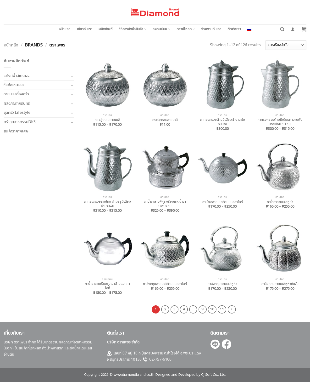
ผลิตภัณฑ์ (105, 29)
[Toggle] (72, 76)
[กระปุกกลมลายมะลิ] (107, 84)
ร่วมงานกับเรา (211, 29)
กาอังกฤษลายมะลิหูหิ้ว (222, 284)
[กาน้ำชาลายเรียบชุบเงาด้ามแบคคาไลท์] (107, 248)
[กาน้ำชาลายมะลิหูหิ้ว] (280, 166)
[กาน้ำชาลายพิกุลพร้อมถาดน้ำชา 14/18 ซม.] (164, 166)
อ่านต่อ (9, 354)
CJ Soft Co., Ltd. (213, 374)
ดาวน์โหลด (186, 29)
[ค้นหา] (282, 29)
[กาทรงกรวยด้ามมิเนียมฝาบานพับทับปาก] (222, 84)
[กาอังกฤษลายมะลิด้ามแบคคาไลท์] (164, 248)
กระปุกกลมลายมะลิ (107, 120)
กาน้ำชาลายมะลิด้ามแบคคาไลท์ (222, 202)
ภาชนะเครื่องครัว (16, 94)
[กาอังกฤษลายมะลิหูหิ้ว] (222, 248)
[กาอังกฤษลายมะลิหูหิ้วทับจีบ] (280, 248)
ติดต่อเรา (234, 29)
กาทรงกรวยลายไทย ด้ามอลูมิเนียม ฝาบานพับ (107, 204)
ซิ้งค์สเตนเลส (14, 85)
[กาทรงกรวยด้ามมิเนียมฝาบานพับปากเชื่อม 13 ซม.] (280, 84)
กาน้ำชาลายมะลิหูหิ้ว (280, 202)
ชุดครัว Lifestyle (17, 112)
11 (222, 309)
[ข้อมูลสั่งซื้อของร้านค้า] (286, 45)
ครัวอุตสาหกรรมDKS (20, 122)
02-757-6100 (160, 359)
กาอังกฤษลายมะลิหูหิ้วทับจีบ (280, 284)
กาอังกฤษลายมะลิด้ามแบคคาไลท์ (165, 284)
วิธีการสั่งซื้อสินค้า (132, 29)
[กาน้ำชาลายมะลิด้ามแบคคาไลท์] (222, 166)
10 (212, 309)
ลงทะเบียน (161, 29)
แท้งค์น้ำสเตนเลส (17, 76)
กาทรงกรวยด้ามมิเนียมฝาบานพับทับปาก (222, 122)
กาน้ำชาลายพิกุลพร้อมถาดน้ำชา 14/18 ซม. (165, 204)
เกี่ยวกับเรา (85, 29)
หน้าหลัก (11, 45)
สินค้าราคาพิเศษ (16, 131)
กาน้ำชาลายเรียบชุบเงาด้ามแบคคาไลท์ (107, 286)
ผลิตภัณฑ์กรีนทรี (17, 103)
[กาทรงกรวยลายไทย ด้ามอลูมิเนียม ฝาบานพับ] (107, 166)
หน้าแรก (65, 29)
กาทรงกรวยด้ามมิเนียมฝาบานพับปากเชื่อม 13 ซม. (280, 122)
